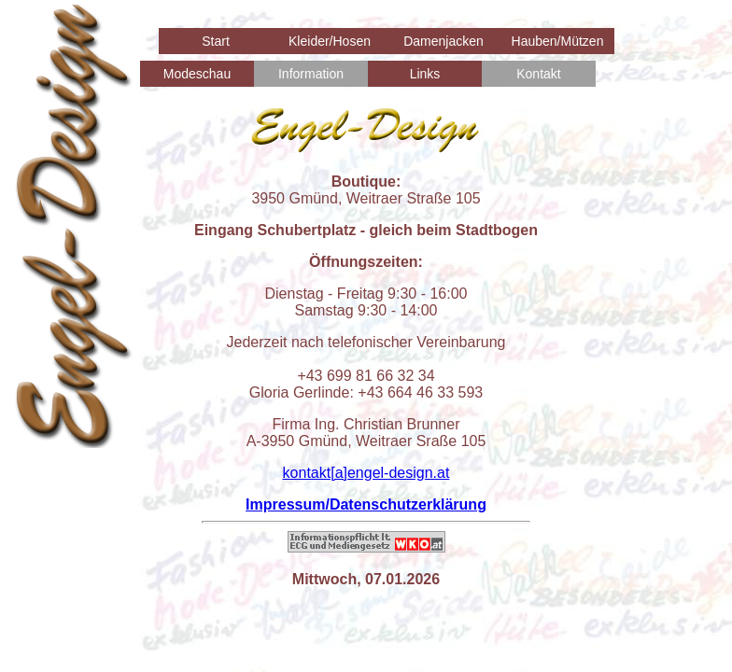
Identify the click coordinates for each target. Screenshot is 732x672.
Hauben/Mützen (558, 41)
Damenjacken (443, 41)
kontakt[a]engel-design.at (366, 473)
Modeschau (197, 73)
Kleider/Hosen (330, 41)
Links (425, 73)
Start (216, 41)
